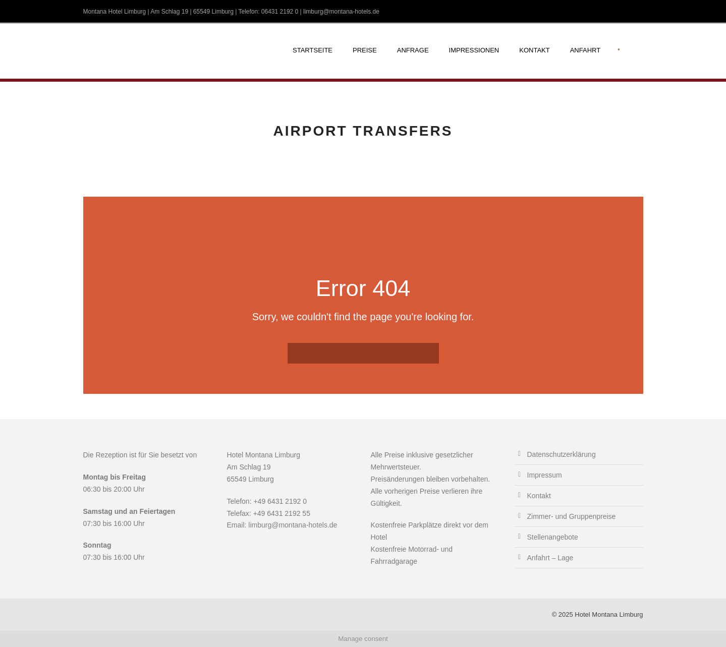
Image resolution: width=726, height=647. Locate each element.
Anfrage (413, 50)
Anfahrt (585, 50)
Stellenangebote (552, 537)
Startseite (312, 50)
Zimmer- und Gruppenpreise (571, 516)
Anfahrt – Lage (550, 558)
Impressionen (474, 50)
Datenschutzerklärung (561, 454)
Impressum (544, 475)
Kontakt (534, 50)
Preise (365, 50)
